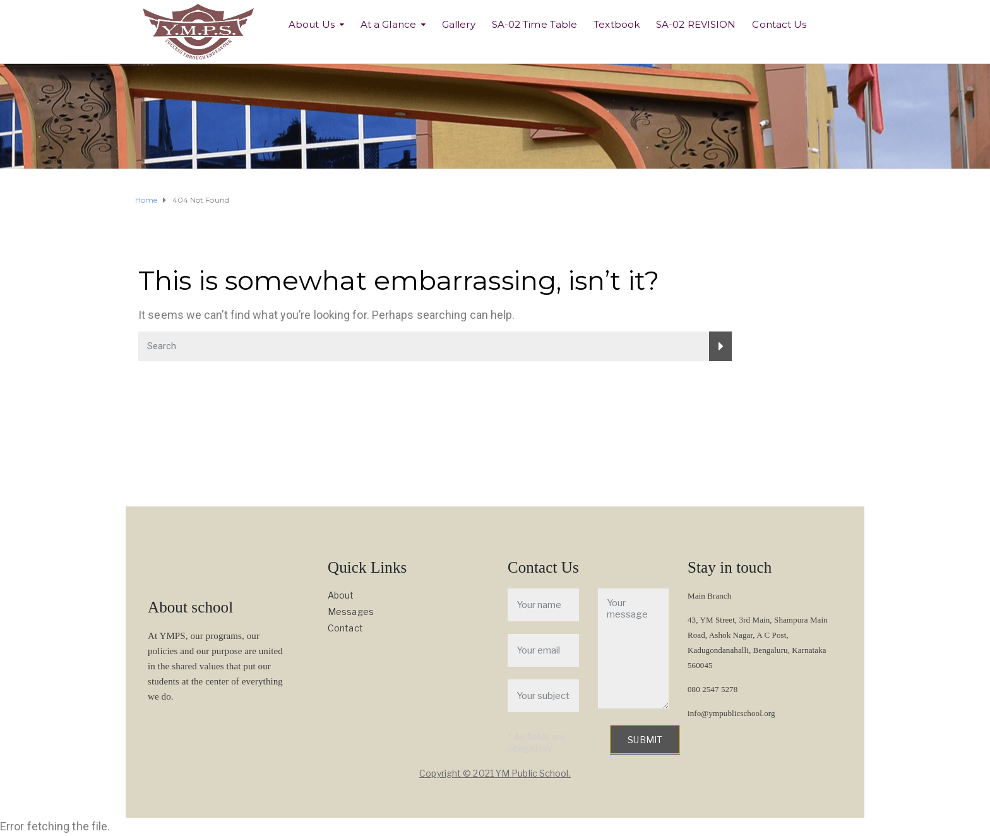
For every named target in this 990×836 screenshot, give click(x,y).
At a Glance (388, 24)
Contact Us (779, 24)
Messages (351, 611)
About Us (312, 24)
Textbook (616, 24)
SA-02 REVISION (696, 24)
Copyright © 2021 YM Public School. (494, 773)
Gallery (458, 24)
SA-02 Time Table (535, 24)
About (341, 595)
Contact (345, 628)
